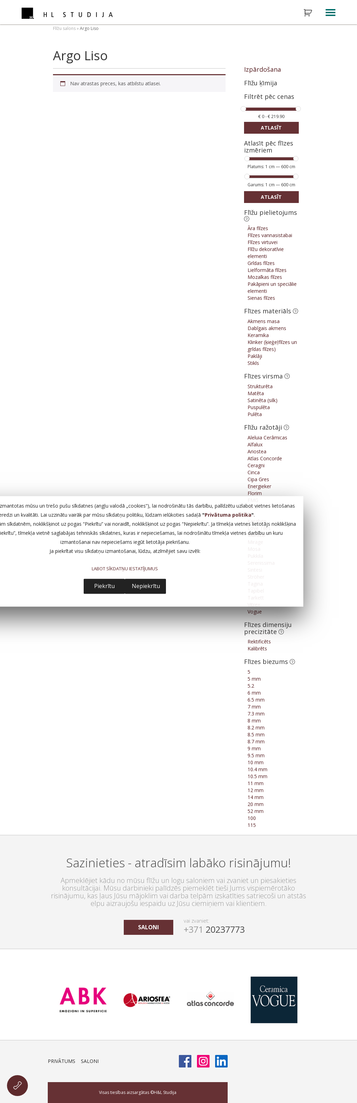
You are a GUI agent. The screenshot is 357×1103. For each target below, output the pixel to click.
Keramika (258, 335)
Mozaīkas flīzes (265, 277)
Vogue (255, 611)
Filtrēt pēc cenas (269, 97)
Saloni (90, 1061)
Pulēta (255, 414)
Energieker (259, 486)
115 (252, 825)
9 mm (254, 748)
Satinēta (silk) (263, 400)
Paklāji (255, 356)
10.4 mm (257, 769)
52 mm (256, 811)
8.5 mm (256, 734)
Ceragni (256, 465)
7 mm (254, 706)
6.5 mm (256, 699)
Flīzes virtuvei (263, 242)
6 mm (254, 692)
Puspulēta (259, 407)
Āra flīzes (258, 228)
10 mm (256, 762)
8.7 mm (256, 741)
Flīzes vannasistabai (270, 235)
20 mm (256, 804)
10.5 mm (257, 776)
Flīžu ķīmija (260, 83)
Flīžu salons (64, 28)
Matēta (256, 393)
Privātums (61, 1061)
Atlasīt (271, 127)
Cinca (254, 472)
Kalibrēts (257, 648)
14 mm (256, 797)
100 (252, 818)
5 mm (254, 678)
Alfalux (255, 444)
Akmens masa (264, 321)
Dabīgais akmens (267, 328)
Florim (255, 493)
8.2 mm (256, 727)
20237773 (214, 929)
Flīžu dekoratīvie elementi (266, 252)
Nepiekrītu (146, 586)
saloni (148, 927)
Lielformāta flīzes (267, 270)
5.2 (251, 685)
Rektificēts (259, 641)
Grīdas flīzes (261, 263)
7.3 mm (256, 713)
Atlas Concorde (265, 458)
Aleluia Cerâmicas (267, 437)
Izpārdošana (262, 69)
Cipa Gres (258, 479)
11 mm (256, 783)
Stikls (253, 363)
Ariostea (257, 451)
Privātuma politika (228, 515)
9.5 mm (256, 755)
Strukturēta (260, 386)
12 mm (256, 790)
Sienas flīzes (261, 298)
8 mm (254, 720)
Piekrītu (104, 586)
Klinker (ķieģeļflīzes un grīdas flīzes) (272, 345)
